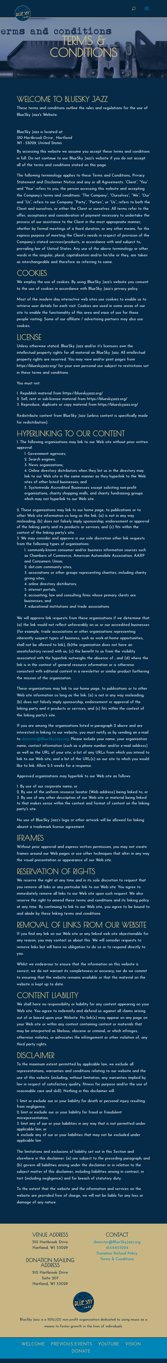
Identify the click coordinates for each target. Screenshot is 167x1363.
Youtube (108, 1344)
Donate (81, 1351)
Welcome (33, 1344)
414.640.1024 (117, 1248)
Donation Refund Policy (116, 1253)
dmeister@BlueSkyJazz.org (45, 739)
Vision (133, 1344)
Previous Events (71, 1344)
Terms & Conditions (117, 1259)
